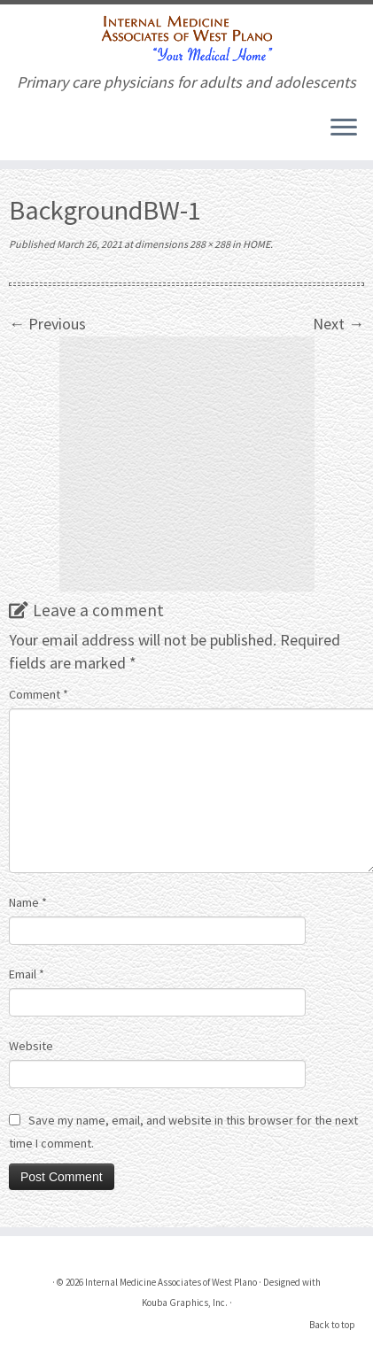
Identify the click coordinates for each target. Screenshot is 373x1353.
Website (31, 1046)
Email (26, 974)
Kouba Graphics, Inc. (185, 1302)
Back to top (332, 1324)
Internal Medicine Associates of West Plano (171, 1282)
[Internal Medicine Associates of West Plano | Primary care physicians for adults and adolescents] (186, 39)
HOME (255, 244)
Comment (38, 694)
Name (28, 902)
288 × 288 (209, 244)
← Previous (47, 323)
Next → (338, 323)
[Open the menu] (343, 128)
